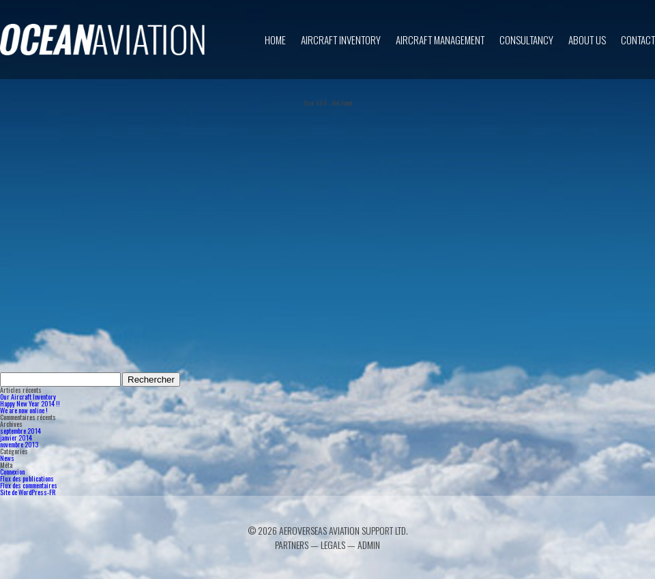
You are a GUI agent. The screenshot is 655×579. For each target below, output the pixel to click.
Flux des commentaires (28, 485)
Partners (291, 544)
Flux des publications (27, 478)
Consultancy (526, 39)
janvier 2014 (16, 437)
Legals (333, 544)
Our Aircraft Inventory (28, 396)
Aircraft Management (440, 39)
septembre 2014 (20, 431)
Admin (369, 544)
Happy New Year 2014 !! (30, 403)
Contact (638, 39)
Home (275, 39)
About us (587, 39)
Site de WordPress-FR (27, 492)
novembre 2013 (19, 444)
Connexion (12, 471)
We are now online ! (24, 410)
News (7, 458)
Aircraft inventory (341, 39)
